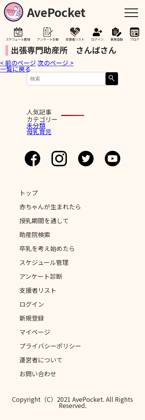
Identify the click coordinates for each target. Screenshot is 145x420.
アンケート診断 (48, 39)
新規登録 (117, 39)
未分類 (36, 125)
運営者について (41, 359)
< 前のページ (18, 62)
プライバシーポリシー (50, 345)
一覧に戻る (15, 68)
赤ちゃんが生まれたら (50, 206)
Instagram (59, 158)
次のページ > (55, 62)
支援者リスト (75, 39)
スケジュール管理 (18, 39)
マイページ (34, 331)
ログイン (97, 39)
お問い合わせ (37, 373)
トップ (28, 192)
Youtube (112, 158)
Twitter (86, 158)
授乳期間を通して (44, 220)
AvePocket (56, 10)
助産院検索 (34, 234)
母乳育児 (39, 131)
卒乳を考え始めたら (47, 248)
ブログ (134, 39)
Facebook (32, 158)
